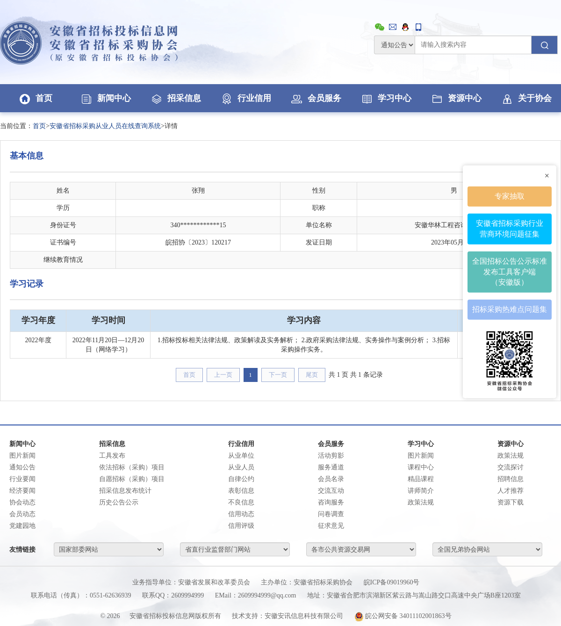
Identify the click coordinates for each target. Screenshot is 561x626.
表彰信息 (241, 490)
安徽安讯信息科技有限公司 (304, 615)
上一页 (223, 374)
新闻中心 (105, 98)
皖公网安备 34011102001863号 (403, 615)
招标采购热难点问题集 (509, 309)
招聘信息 (510, 478)
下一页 (278, 374)
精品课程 (421, 478)
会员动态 (22, 514)
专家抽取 (510, 196)
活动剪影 (331, 455)
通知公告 (22, 467)
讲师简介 (421, 490)
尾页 (312, 374)
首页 (35, 98)
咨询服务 (331, 502)
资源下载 (510, 502)
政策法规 (421, 502)
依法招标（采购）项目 (132, 467)
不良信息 (241, 502)
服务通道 (331, 467)
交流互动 (331, 490)
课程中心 (421, 467)
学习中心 (385, 98)
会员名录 (331, 478)
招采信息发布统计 (125, 490)
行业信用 (245, 98)
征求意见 (331, 525)
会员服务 (315, 98)
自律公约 (241, 478)
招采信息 (175, 98)
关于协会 (526, 98)
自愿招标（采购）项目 (132, 478)
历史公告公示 (118, 502)
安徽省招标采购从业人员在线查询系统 (105, 126)
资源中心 (456, 98)
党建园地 (22, 525)
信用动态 (241, 514)
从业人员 (241, 467)
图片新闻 (22, 455)
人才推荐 (510, 490)
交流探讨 (510, 467)
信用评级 (241, 525)
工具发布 (112, 455)
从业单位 (241, 455)
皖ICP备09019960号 (392, 582)
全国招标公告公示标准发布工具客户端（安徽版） (509, 271)
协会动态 (22, 502)
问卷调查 (331, 514)
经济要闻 (22, 490)
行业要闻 (22, 478)
